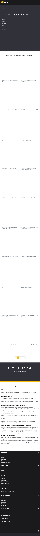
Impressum (3, 457)
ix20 (3, 43)
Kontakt (2, 468)
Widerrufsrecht (4, 460)
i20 (3, 37)
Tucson (4, 33)
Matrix (3, 27)
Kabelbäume (3, 502)
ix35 (3, 44)
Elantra (4, 21)
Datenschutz (3, 459)
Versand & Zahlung (5, 520)
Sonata (4, 31)
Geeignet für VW (4, 480)
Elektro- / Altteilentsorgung (6, 462)
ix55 (3, 46)
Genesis (4, 23)
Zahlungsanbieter (5, 518)
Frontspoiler (3, 499)
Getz (3, 25)
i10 (3, 35)
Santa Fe (4, 29)
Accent (4, 19)
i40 (3, 41)
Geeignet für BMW (4, 481)
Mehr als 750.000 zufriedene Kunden (7, 491)
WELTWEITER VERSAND (6, 521)
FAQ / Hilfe (3, 470)
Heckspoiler (3, 500)
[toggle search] (33, 534)
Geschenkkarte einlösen (5, 472)
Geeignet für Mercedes (5, 483)
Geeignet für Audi (4, 485)
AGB (2, 456)
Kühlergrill (3, 503)
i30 (3, 39)
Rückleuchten (3, 505)
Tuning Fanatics (4, 511)
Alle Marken (3, 478)
